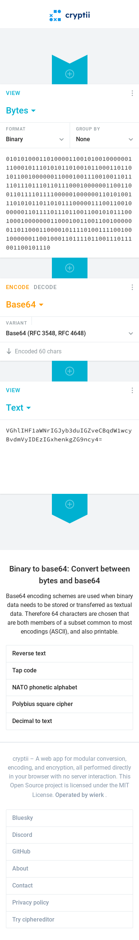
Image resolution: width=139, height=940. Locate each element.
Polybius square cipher (42, 703)
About (20, 868)
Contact (22, 885)
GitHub (21, 851)
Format (16, 128)
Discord (22, 834)
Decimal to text (32, 720)
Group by (88, 128)
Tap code (24, 670)
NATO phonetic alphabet (44, 687)
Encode (17, 287)
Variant (16, 322)
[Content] (69, 203)
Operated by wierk (80, 794)
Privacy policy (30, 902)
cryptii (21, 758)
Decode (45, 287)
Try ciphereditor (33, 919)
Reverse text (29, 653)
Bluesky (22, 817)
